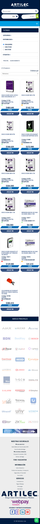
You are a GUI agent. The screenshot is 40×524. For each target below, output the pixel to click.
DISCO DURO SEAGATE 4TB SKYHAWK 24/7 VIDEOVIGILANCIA (10, 253)
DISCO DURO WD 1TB (8, 212)
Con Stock (8, 47)
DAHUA (24, 141)
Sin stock (8, 49)
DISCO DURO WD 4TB (28, 95)
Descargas (20, 486)
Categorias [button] (7, 35)
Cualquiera (8, 44)
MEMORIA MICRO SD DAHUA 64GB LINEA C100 (30, 213)
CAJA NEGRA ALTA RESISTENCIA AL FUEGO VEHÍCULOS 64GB (10, 292)
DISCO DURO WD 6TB (8, 173)
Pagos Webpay (20, 484)
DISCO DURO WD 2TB (28, 173)
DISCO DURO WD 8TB (8, 134)
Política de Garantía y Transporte (20, 470)
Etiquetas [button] (7, 54)
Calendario (20, 489)
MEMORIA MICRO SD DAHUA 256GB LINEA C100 (30, 252)
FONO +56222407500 (20, 460)
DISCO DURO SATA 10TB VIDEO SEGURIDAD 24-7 (10, 95)
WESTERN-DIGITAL (8, 102)
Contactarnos (20, 481)
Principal (5, 60)
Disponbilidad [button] (8, 39)
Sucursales (20, 475)
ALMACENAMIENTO (15, 60)
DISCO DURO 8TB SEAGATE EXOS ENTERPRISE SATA (30, 135)
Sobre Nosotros (20, 468)
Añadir (10, 114)
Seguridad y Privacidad (20, 473)
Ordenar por (34, 71)
